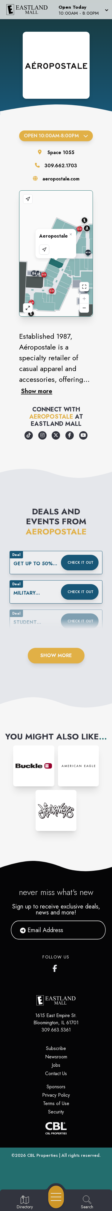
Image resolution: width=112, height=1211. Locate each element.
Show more (36, 391)
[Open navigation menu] (56, 1197)
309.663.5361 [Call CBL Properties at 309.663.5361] (56, 1029)
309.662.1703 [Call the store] (61, 165)
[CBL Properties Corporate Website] (56, 1128)
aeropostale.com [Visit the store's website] (60, 178)
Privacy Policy (56, 1095)
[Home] (29, 9)
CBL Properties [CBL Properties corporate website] (42, 1155)
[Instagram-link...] (34, 766)
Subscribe (56, 1048)
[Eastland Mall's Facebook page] (56, 967)
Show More (56, 655)
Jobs (56, 1065)
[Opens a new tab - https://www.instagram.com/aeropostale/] (42, 435)
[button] (83, 9)
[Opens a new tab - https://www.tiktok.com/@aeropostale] (28, 435)
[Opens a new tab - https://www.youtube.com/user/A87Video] (83, 435)
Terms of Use (56, 1103)
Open (56, 135)
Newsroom (56, 1056)
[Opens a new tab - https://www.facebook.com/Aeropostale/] (69, 435)
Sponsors (56, 1086)
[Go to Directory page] (24, 1202)
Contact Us (56, 1073)
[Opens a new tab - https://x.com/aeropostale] (56, 435)
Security (56, 1111)
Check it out (80, 562)
